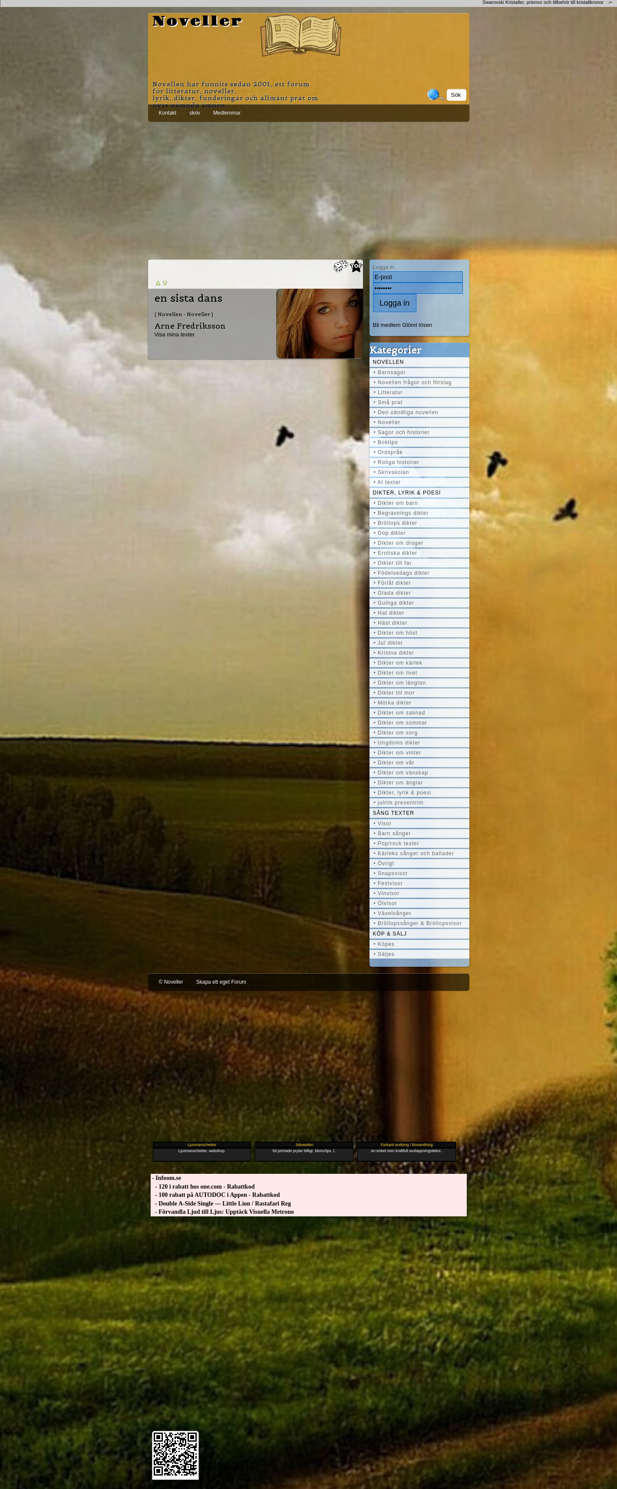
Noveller (197, 21)
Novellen (388, 362)
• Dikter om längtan (400, 683)
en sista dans (188, 298)
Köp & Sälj (390, 934)
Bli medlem (387, 325)
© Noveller (171, 982)
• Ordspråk (388, 452)
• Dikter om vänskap (401, 773)
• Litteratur (388, 392)
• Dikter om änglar (398, 783)
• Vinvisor (387, 893)
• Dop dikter (390, 533)
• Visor (383, 823)
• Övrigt (384, 863)
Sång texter (393, 813)
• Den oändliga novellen (406, 412)
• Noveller (387, 422)
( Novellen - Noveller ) (184, 314)
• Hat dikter (389, 613)
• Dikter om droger (399, 543)
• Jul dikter (388, 643)
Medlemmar (227, 113)
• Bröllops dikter (396, 523)
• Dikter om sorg (396, 733)
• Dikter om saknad (400, 713)
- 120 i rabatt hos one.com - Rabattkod (203, 1186)
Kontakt (168, 113)
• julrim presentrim (399, 803)
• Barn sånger (392, 833)
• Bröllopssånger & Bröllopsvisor (418, 923)
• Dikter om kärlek (398, 663)
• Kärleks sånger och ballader (414, 853)
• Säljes (384, 954)
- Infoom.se (166, 1178)
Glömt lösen (417, 325)
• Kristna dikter (394, 653)
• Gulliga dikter (394, 603)
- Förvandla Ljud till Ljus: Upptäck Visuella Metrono (222, 1212)
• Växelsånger (393, 913)
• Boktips (386, 442)
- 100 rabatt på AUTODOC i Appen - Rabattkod (215, 1195)
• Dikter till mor (394, 693)
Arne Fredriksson (190, 326)
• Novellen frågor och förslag (413, 382)
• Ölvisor (385, 903)
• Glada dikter (392, 593)
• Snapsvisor (391, 873)
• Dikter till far (393, 563)
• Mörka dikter (393, 703)
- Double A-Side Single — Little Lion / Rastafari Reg (221, 1203)
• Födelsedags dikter (402, 573)
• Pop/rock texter (396, 843)
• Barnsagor (390, 372)
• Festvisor (388, 883)
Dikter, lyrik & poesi (407, 493)
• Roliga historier (397, 462)
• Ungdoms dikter (397, 743)
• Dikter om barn (396, 503)
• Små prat (388, 402)
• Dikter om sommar (401, 723)
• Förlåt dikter (392, 583)
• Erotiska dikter (396, 553)
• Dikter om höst (396, 633)
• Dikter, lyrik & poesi (403, 793)
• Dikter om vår (394, 763)
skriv (194, 113)
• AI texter (387, 482)
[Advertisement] (308, 189)
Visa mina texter (175, 334)
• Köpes (384, 944)
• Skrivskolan (391, 472)
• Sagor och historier (402, 432)
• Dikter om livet (396, 673)
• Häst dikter (391, 623)
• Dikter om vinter (398, 753)
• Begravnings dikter (401, 513)
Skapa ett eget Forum (221, 982)
